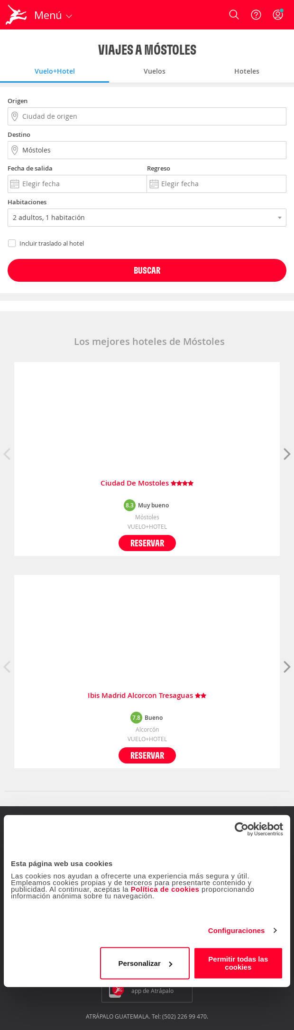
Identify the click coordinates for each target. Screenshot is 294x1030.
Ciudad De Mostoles (147, 483)
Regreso (158, 168)
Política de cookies (165, 889)
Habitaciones (27, 202)
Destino (19, 134)
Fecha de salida (30, 168)
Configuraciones (236, 930)
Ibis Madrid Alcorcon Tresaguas (147, 695)
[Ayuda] (256, 14)
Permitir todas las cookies (238, 963)
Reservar (147, 543)
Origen (18, 100)
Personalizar (145, 963)
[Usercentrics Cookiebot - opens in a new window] (241, 829)
